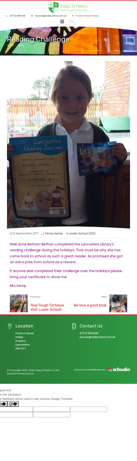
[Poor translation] (13, 404)
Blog (21, 45)
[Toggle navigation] (62, 21)
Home (10, 45)
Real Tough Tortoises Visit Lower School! (47, 307)
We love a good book (90, 305)
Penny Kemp (54, 233)
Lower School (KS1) (82, 233)
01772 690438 (15, 15)
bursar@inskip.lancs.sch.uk (48, 15)
